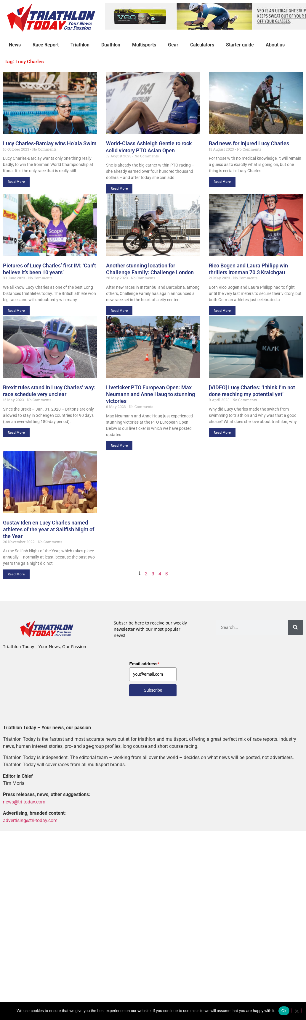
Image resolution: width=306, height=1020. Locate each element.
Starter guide (240, 45)
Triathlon (80, 45)
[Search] (295, 627)
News (15, 45)
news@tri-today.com (24, 802)
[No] (296, 1010)
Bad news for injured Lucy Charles (249, 144)
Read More (16, 181)
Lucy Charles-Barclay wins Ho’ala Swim (50, 144)
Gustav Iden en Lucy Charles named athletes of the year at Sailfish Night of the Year (48, 529)
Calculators (202, 45)
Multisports (144, 45)
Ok (283, 1010)
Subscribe (153, 690)
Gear (173, 45)
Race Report (46, 45)
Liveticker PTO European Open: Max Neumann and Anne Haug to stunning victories (150, 394)
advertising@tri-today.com (30, 820)
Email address (144, 664)
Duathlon (110, 45)
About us (275, 45)
